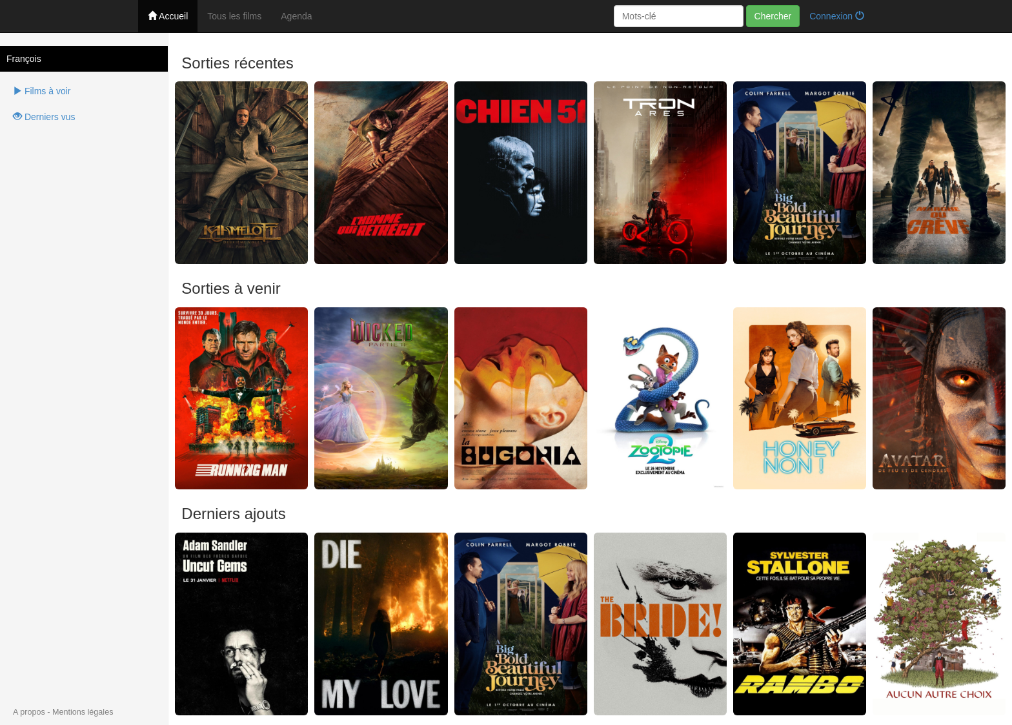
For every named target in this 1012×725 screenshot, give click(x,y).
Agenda (296, 16)
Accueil (168, 16)
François (23, 59)
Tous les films (234, 16)
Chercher (773, 16)
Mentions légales (83, 712)
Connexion (836, 16)
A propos (29, 712)
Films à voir (41, 91)
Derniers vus (44, 117)
